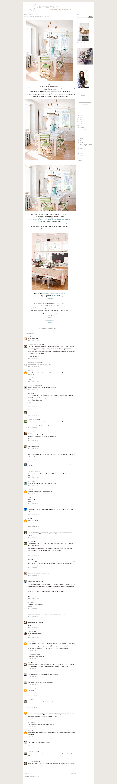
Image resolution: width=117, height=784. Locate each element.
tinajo (29, 336)
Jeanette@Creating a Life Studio (34, 344)
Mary (29, 409)
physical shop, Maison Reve (57, 91)
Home (50, 773)
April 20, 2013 (32, 726)
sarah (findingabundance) (33, 471)
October (81, 131)
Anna (29, 680)
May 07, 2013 (31, 747)
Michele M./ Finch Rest (33, 419)
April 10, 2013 (32, 718)
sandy (29, 489)
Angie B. (29, 672)
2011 (79, 153)
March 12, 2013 (32, 695)
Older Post (73, 773)
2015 (79, 121)
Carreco (29, 602)
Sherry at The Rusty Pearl (33, 761)
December (82, 127)
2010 (79, 155)
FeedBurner (87, 107)
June (81, 138)
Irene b (29, 740)
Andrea (29, 662)
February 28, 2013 (33, 627)
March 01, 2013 (32, 650)
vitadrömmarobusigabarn (33, 688)
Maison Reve (45, 94)
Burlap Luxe (30, 579)
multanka (30, 571)
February (82, 142)
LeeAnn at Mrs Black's (33, 529)
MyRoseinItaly (31, 631)
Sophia (29, 699)
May (81, 140)
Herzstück (30, 620)
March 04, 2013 (32, 676)
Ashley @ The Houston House (34, 362)
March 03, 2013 (32, 668)
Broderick (30, 722)
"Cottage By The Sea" (32, 751)
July (81, 136)
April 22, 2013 (32, 736)
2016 (79, 119)
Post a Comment (27, 770)
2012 (79, 151)
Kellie (29, 518)
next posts (38, 512)
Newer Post (26, 773)
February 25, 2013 (33, 340)
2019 (79, 115)
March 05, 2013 (32, 684)
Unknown (30, 370)
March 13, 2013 (32, 707)
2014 (79, 123)
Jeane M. (29, 507)
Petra (29, 497)
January (81, 148)
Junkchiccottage (31, 431)
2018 (79, 117)
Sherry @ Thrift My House (33, 385)
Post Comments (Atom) (35, 776)
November (82, 129)
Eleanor (29, 461)
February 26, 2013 (33, 526)
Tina (28, 444)
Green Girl (30, 481)
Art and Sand (30, 541)
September (82, 134)
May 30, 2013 (31, 767)
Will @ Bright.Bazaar (32, 654)
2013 (79, 125)
